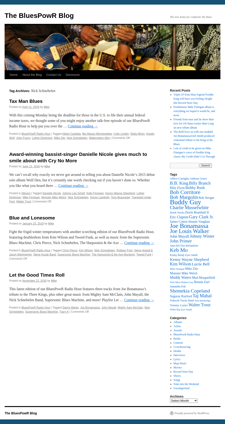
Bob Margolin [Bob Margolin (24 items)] (184, 197)
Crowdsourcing (182, 346)
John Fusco (23, 138)
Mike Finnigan (31, 197)
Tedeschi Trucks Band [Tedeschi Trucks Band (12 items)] (182, 300)
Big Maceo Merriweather (97, 133)
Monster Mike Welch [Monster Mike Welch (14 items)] (183, 273)
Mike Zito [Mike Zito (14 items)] (191, 268)
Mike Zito (59, 138)
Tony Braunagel (120, 197)
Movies (178, 367)
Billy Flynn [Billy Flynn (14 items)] (177, 188)
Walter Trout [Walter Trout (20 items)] (199, 304)
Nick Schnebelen (77, 138)
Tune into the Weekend (186, 384)
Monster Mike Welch (53, 197)
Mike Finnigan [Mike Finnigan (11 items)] (177, 269)
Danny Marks (70, 307)
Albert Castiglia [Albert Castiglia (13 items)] (179, 178)
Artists (177, 326)
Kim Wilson (86, 250)
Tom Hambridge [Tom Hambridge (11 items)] (202, 300)
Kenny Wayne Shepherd (120, 193)
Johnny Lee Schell (73, 193)
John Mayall (108, 307)
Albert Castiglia (71, 133)
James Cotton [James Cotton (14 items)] (178, 221)
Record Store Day (183, 371)
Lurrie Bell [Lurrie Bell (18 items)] (201, 264)
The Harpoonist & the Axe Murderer (113, 254)
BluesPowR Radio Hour (35, 133)
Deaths (177, 351)
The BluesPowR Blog (39, 15)
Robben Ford (124, 250)
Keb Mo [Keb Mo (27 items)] (179, 250)
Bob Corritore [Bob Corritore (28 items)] (185, 192)
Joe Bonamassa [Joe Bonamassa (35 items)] (189, 225)
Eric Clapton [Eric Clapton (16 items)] (179, 217)
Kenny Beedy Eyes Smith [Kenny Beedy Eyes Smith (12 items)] (183, 255)
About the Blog (32, 74)
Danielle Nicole (51, 193)
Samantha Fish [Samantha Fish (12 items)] (178, 286)
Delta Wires (137, 133)
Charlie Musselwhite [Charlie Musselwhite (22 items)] (189, 207)
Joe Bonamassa (90, 307)
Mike (46, 107)
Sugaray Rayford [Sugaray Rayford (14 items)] (181, 296)
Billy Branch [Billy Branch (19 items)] (200, 183)
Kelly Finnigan (95, 193)
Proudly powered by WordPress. (192, 413)
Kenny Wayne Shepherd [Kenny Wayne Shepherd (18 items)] (189, 259)
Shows (177, 375)
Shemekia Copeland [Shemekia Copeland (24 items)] (190, 291)
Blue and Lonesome (32, 217)
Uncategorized (182, 388)
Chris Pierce (69, 250)
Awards (178, 330)
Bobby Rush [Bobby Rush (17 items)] (195, 187)
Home (14, 74)
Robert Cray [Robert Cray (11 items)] (187, 282)
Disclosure (73, 74)
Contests (178, 342)
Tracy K (64, 311)
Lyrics (177, 359)
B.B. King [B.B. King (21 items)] (179, 182)
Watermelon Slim (99, 138)
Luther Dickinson (42, 138)
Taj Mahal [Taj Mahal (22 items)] (202, 295)
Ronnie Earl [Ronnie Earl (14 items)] (202, 282)
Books (177, 338)
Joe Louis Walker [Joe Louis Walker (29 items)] (189, 231)
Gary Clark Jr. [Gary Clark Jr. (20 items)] (201, 216)
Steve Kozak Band (44, 254)
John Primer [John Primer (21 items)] (181, 240)
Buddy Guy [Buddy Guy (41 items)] (185, 202)
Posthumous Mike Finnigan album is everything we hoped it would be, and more (194, 111)
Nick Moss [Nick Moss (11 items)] (175, 282)
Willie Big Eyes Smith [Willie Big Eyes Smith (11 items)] (181, 309)
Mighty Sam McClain (130, 307)
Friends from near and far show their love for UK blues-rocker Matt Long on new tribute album (194, 123)
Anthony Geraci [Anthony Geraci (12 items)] (198, 178)
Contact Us (53, 74)
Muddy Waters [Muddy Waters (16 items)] (180, 277)
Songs (177, 380)
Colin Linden (121, 133)
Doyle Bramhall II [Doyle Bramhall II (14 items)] (197, 212)
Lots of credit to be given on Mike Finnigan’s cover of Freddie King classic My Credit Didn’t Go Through (194, 152)
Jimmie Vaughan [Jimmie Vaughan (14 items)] (199, 221)
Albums (26, 193)
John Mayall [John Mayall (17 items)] (179, 236)
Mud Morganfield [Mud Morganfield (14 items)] (203, 277)
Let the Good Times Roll (37, 275)
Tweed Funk (143, 254)
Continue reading (83, 126)
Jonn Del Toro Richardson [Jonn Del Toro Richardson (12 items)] (184, 245)
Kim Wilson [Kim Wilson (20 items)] (180, 263)
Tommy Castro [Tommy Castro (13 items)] (179, 305)
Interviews (179, 355)
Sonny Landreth (100, 197)
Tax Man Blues (25, 101)
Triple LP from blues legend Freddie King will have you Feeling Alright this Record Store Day (194, 98)
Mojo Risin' (180, 363)
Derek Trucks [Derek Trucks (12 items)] (177, 212)
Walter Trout (23, 201)
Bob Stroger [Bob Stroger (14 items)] (206, 197)
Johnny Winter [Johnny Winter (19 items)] (202, 236)
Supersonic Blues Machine (74, 254)
